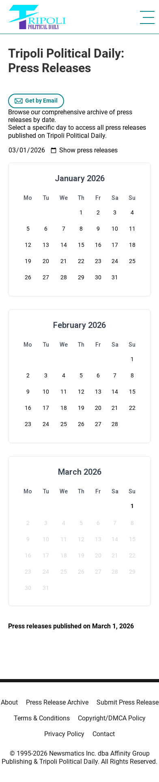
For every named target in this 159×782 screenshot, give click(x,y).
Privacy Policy (64, 734)
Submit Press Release (128, 702)
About (9, 702)
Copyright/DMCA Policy (112, 718)
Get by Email (36, 101)
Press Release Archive (57, 702)
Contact (103, 734)
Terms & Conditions (42, 718)
